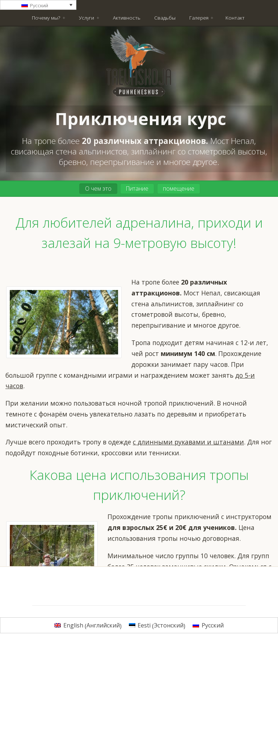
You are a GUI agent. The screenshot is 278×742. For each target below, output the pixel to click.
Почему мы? (46, 17)
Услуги (86, 17)
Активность (126, 17)
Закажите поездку (190, 598)
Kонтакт (235, 17)
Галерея (198, 17)
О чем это (98, 188)
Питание (137, 188)
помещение (178, 188)
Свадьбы (165, 17)
